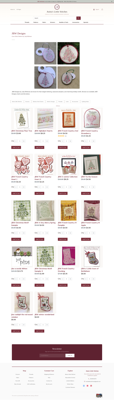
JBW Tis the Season (89, 177)
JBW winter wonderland (44, 315)
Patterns (35, 22)
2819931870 (92, 379)
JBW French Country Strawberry (89, 132)
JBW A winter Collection (67, 177)
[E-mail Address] (52, 355)
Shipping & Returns (49, 374)
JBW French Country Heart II (43, 178)
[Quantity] (20, 141)
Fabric (44, 22)
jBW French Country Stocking (66, 270)
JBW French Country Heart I (19, 178)
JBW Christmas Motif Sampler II (43, 270)
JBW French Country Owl (68, 131)
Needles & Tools (63, 22)
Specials (85, 22)
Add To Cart (16, 147)
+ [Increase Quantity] (23, 141)
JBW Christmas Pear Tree (21, 131)
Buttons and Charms (38, 101)
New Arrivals (17, 384)
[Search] (54, 18)
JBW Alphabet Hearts (43, 131)
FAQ (49, 377)
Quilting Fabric (85, 101)
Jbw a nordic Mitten (19, 269)
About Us (12, 9)
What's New (70, 384)
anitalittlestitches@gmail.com (92, 381)
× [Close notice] (111, 1)
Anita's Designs (51, 101)
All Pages (19, 9)
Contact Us (49, 381)
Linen (67, 101)
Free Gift (18, 381)
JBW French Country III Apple (90, 224)
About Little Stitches (70, 374)
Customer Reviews (70, 387)
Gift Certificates (31, 384)
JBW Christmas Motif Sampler (20, 224)
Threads (27, 22)
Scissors (52, 22)
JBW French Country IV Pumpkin (67, 224)
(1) (65, 136)
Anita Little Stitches (17, 101)
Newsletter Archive (70, 377)
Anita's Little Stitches (57, 12)
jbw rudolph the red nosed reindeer (22, 316)
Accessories (75, 22)
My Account (49, 384)
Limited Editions (70, 381)
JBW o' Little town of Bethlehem (89, 270)
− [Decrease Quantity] (39, 141)
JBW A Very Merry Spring (45, 223)
